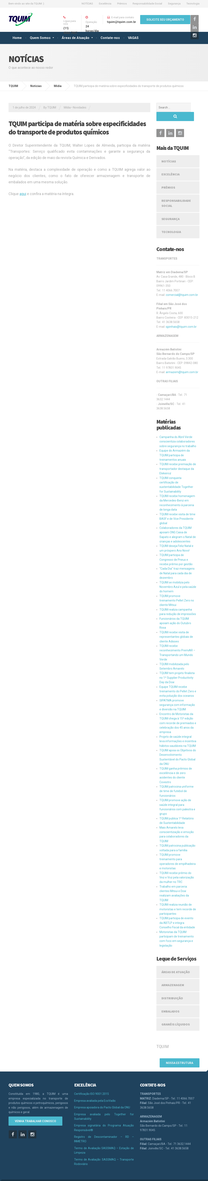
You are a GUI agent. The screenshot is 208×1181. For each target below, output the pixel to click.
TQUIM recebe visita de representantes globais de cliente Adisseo (176, 628)
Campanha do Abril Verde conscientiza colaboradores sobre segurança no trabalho (177, 432)
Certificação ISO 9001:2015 (91, 1083)
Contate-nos (110, 38)
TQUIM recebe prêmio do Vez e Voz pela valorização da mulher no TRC (176, 868)
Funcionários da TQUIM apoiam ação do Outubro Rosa (175, 614)
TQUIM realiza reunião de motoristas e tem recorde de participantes (177, 900)
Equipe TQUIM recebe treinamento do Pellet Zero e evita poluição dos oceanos (177, 682)
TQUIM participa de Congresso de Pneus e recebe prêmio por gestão (176, 550)
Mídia (67, 107)
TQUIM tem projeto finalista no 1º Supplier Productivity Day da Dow (177, 668)
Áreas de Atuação (75, 38)
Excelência (105, 3)
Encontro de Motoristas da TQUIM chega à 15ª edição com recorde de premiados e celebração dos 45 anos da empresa (177, 714)
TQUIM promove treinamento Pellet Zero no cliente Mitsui (176, 591)
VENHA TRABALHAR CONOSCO (35, 1110)
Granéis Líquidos (175, 1015)
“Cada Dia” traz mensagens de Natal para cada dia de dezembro (177, 564)
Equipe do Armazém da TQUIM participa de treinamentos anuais (174, 446)
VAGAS (133, 38)
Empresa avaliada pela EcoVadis (95, 1089)
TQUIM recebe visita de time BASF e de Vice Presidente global (177, 510)
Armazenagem (172, 976)
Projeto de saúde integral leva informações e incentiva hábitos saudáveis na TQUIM (177, 732)
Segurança (174, 3)
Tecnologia (192, 3)
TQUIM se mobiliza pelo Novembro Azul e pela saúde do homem (177, 578)
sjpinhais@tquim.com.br (181, 317)
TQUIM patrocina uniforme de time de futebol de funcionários (176, 782)
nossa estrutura (179, 1053)
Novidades (79, 107)
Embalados (170, 1002)
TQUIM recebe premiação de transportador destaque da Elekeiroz (177, 459)
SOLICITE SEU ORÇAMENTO (165, 19)
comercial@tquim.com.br (182, 285)
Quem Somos (40, 38)
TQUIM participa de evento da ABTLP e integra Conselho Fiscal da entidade (177, 913)
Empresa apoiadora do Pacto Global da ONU (102, 1096)
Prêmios (122, 3)
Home (17, 38)
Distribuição (172, 989)
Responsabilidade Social (147, 3)
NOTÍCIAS (87, 3)
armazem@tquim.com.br (182, 363)
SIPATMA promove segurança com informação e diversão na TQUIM (177, 696)
